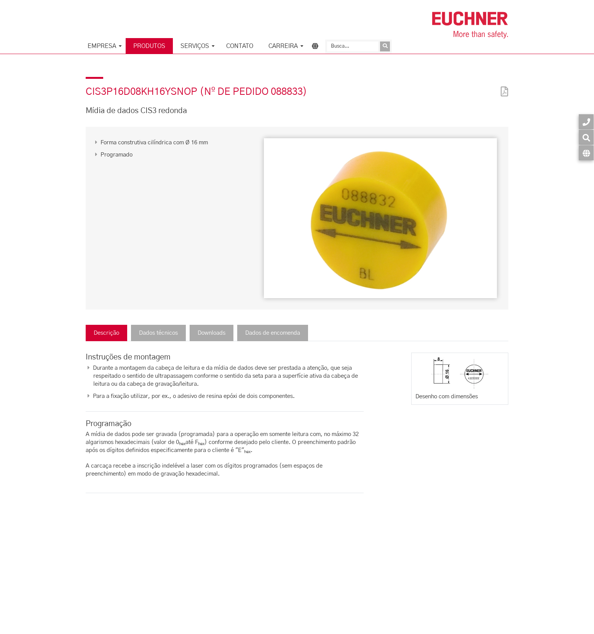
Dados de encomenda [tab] (272, 333)
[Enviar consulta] (385, 46)
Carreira (283, 46)
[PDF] (502, 86)
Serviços (194, 46)
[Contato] (586, 121)
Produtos (149, 46)
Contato (239, 46)
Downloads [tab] (211, 333)
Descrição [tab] (106, 333)
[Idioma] (586, 152)
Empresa (102, 46)
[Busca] (352, 46)
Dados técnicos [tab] (158, 333)
